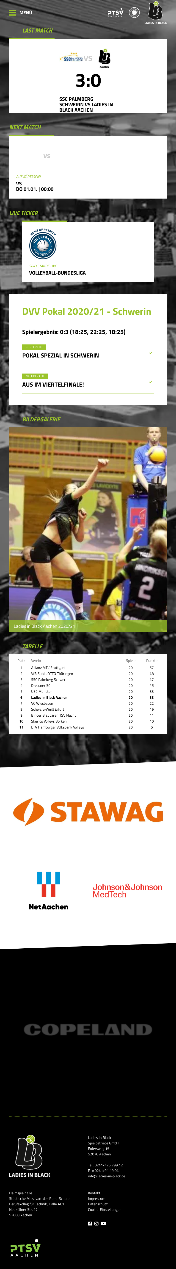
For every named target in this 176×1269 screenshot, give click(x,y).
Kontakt (94, 1193)
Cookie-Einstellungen (104, 1209)
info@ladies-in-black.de (106, 1176)
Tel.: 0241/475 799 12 (105, 1165)
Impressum (96, 1198)
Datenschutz (98, 1204)
